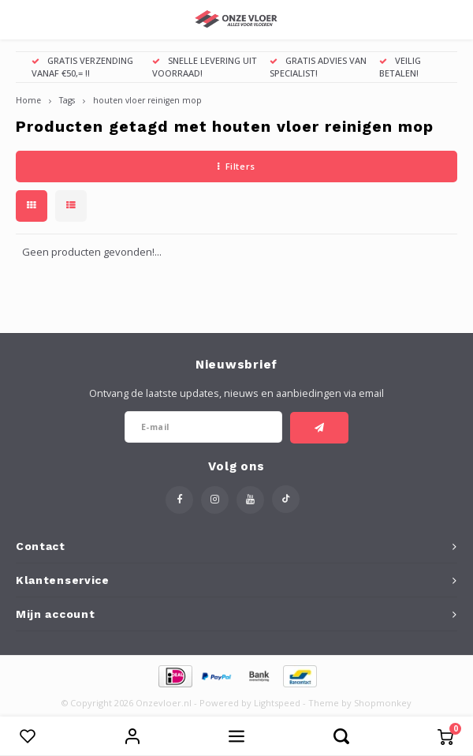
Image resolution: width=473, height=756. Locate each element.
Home (28, 100)
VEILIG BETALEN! (400, 66)
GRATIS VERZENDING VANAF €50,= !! (82, 66)
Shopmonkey (383, 703)
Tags (67, 100)
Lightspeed (277, 703)
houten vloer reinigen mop (147, 100)
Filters (236, 166)
